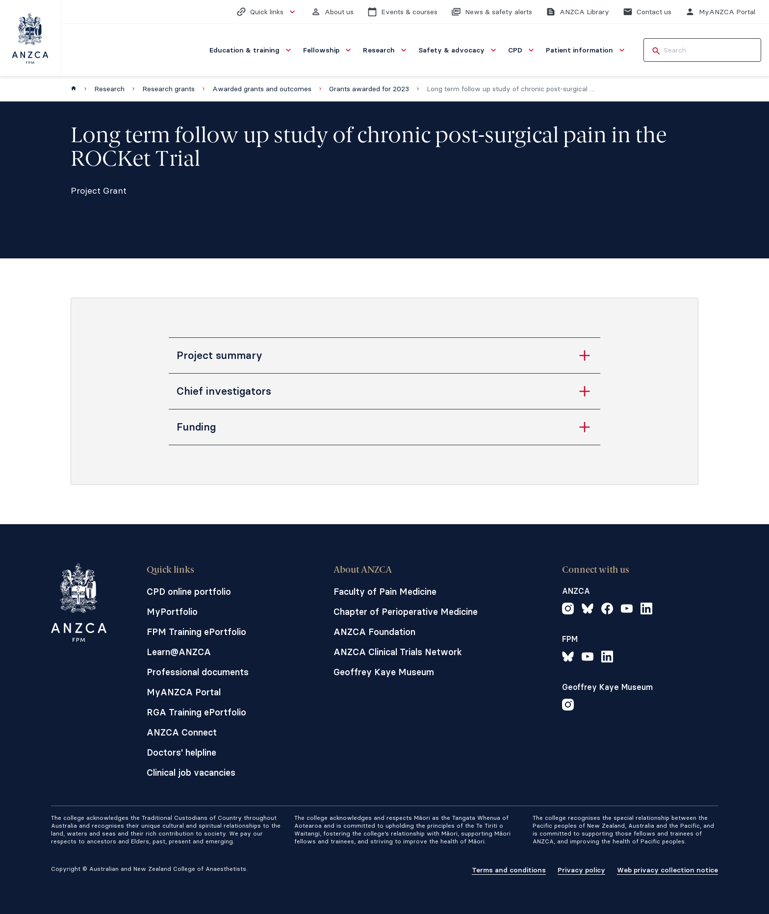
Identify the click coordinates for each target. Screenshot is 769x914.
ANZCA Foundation (374, 631)
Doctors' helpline (181, 752)
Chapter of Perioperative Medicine (405, 611)
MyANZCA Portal (184, 692)
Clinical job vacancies (191, 772)
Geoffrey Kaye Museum (383, 672)
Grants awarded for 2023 (369, 88)
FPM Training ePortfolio (196, 631)
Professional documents (198, 672)
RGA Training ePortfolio (196, 712)
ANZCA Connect (182, 732)
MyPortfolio (172, 611)
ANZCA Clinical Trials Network (397, 652)
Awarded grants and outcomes (261, 88)
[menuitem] (251, 50)
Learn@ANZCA (179, 652)
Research (109, 88)
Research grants (168, 88)
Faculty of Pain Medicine (384, 591)
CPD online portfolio (189, 591)
